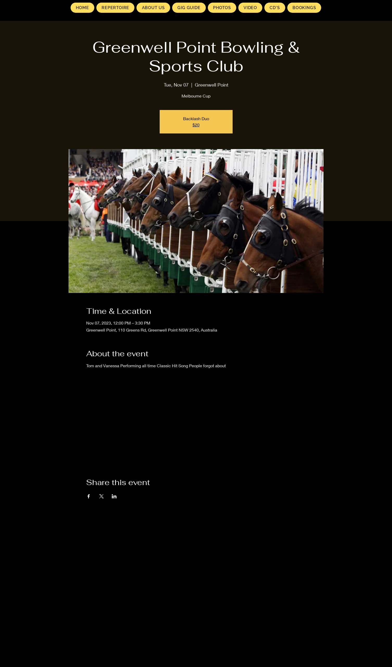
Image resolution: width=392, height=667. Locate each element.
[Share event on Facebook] (88, 496)
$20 (196, 124)
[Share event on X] (101, 496)
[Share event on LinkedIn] (114, 496)
